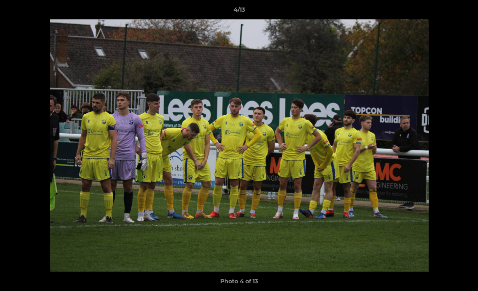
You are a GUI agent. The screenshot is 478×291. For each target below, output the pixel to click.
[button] (463, 11)
